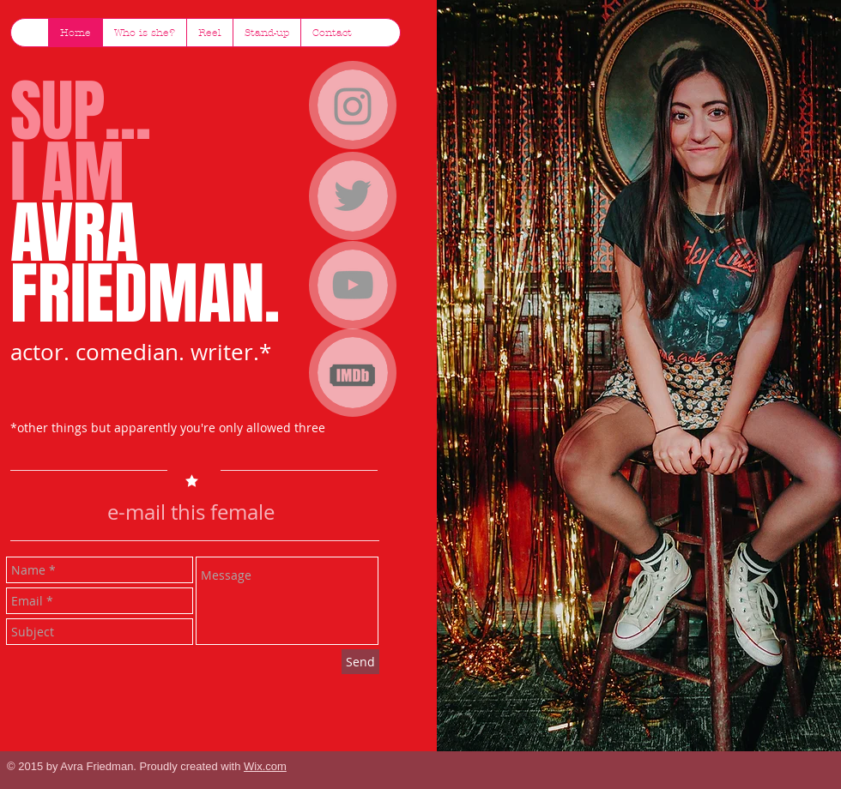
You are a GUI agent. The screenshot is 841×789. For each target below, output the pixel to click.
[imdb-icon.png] (353, 374)
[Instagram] (353, 106)
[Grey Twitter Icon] (353, 195)
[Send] (360, 661)
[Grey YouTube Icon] (353, 285)
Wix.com (265, 766)
